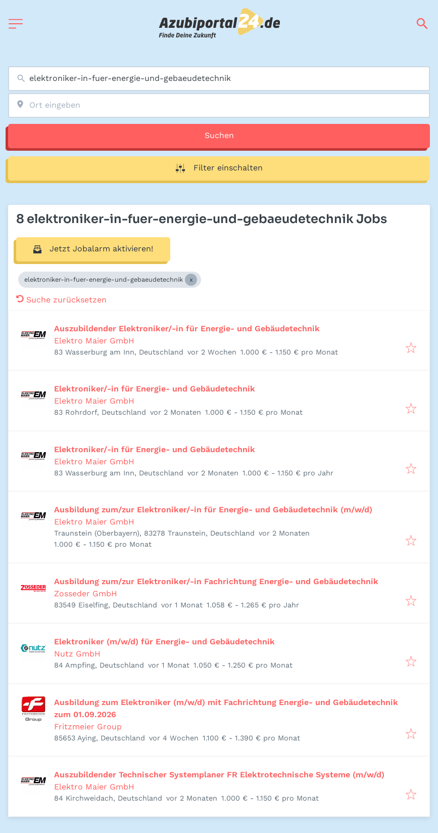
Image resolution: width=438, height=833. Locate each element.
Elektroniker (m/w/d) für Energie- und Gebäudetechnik (164, 641)
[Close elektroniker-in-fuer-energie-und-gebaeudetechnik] (191, 280)
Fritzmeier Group (88, 726)
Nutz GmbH (77, 654)
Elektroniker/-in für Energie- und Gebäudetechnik (154, 388)
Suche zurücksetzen (61, 299)
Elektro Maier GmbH (94, 340)
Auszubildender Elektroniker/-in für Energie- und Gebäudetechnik (187, 328)
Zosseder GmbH (85, 593)
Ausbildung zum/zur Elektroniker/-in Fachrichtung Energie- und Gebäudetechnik (216, 581)
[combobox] (219, 78)
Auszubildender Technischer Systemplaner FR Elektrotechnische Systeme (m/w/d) (219, 774)
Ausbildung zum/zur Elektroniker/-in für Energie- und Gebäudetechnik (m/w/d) (213, 509)
